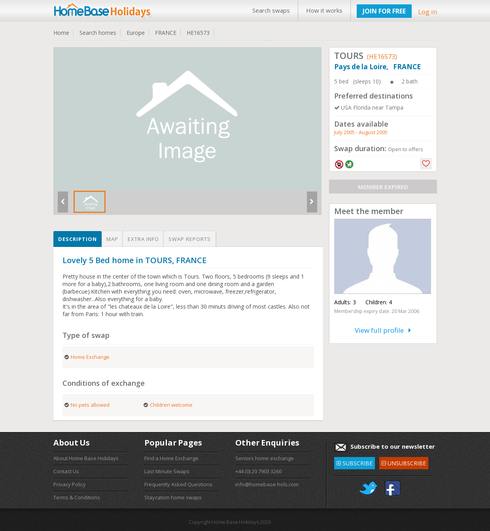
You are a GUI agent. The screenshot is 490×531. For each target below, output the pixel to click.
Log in (427, 11)
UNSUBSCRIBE (403, 462)
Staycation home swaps (173, 497)
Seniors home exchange (264, 458)
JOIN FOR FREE (384, 11)
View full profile (383, 330)
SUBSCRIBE (354, 462)
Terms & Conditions (76, 497)
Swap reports (189, 239)
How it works (324, 10)
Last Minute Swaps (166, 471)
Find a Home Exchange (171, 458)
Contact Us (66, 471)
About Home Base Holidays (86, 458)
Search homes (97, 32)
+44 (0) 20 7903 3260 (258, 471)
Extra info (143, 239)
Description (77, 239)
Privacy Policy (69, 484)
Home (61, 32)
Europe (136, 32)
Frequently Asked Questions (178, 484)
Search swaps (271, 10)
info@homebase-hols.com (267, 484)
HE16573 (198, 32)
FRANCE (165, 32)
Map (112, 239)
